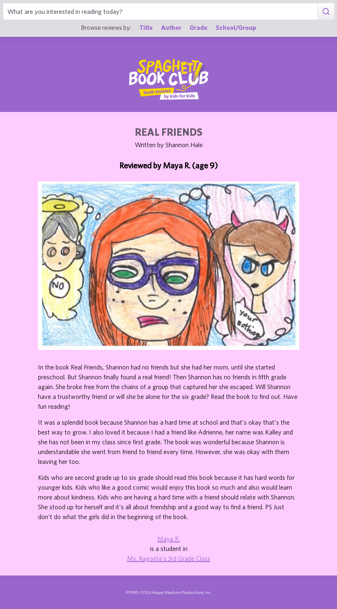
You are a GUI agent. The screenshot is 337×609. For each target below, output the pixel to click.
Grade (199, 27)
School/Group (236, 27)
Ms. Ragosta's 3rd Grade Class (168, 558)
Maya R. (168, 538)
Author (171, 27)
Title (146, 27)
